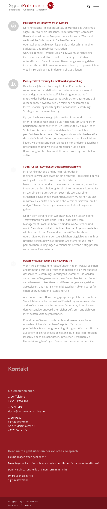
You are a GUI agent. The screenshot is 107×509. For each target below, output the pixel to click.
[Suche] (87, 6)
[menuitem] (87, 6)
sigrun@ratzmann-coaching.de (26, 411)
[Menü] (94, 6)
